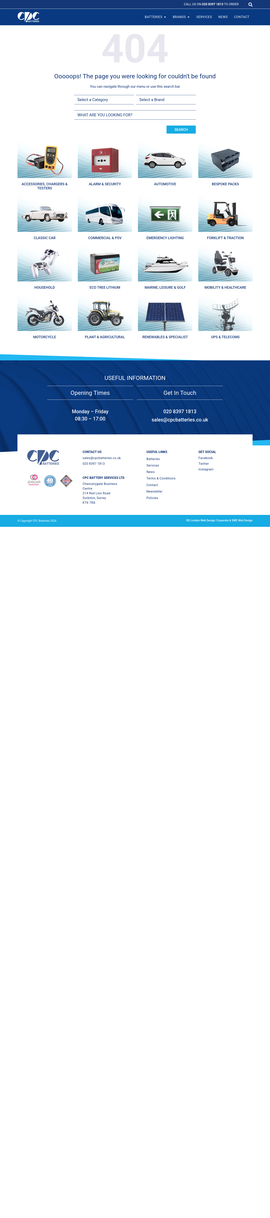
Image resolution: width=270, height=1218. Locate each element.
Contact (152, 485)
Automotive (165, 184)
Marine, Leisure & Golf (165, 287)
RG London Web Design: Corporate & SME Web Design (219, 520)
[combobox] (135, 115)
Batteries (153, 459)
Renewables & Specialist (165, 337)
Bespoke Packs (225, 184)
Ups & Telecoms (225, 337)
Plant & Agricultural (105, 337)
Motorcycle (44, 337)
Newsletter (154, 491)
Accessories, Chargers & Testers (45, 186)
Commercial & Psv (104, 238)
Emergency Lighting (165, 238)
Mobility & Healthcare (225, 287)
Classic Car (45, 238)
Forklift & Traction (225, 238)
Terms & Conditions (161, 478)
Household (44, 287)
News (150, 472)
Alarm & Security (105, 184)
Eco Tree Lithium (105, 287)
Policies (152, 498)
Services (152, 465)
